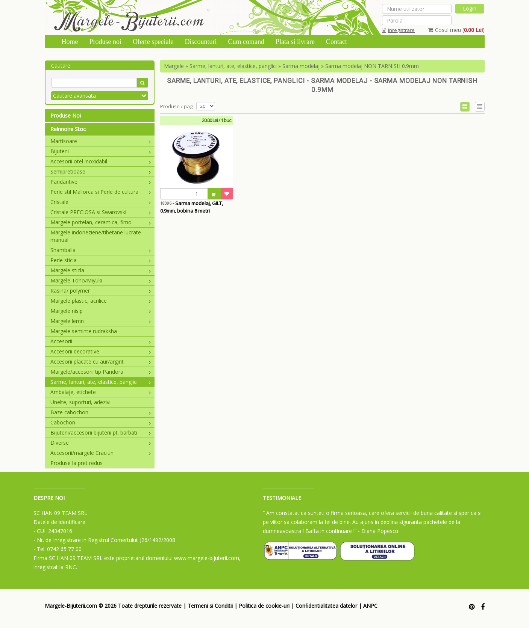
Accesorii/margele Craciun (100, 452)
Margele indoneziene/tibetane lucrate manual (95, 236)
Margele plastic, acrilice (100, 300)
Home (70, 41)
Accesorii (100, 341)
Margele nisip (100, 310)
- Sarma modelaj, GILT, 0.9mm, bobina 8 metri (191, 207)
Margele (174, 65)
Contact (336, 41)
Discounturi (201, 41)
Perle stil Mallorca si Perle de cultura (100, 191)
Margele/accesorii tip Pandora (100, 371)
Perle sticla (100, 260)
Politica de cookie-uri (264, 605)
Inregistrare (398, 30)
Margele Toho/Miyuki (100, 280)
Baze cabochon (100, 412)
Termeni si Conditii (210, 605)
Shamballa (100, 250)
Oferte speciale (153, 41)
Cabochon (100, 422)
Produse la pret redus (76, 462)
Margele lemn (100, 321)
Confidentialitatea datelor (326, 605)
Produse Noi (65, 115)
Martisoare (100, 141)
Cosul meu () (456, 29)
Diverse (100, 442)
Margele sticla (100, 270)
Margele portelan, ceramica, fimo (100, 222)
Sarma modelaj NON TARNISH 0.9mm (372, 65)
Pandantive (100, 181)
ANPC (370, 605)
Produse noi (105, 41)
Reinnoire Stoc (68, 129)
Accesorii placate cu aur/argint (100, 361)
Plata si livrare (295, 41)
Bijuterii (100, 151)
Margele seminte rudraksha (83, 331)
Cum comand (246, 41)
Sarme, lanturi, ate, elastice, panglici (100, 381)
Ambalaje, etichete (100, 392)
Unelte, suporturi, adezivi (80, 402)
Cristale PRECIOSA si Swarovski (100, 212)
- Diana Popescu (378, 530)
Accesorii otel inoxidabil (100, 161)
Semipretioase (100, 171)
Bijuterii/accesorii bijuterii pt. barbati (100, 432)
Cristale (100, 201)
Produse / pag (176, 106)
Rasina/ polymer (100, 290)
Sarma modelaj (301, 65)
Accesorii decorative (100, 351)
